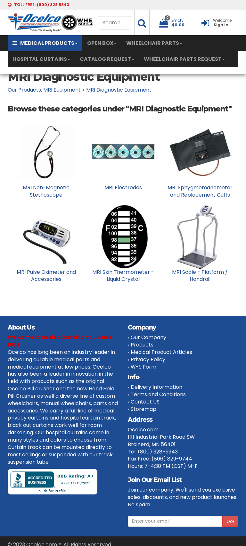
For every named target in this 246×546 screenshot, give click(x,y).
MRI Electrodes (123, 187)
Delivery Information (156, 387)
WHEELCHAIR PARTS (154, 43)
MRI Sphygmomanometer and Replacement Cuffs (200, 191)
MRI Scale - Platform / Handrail (200, 275)
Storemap (143, 409)
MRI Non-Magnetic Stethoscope (46, 191)
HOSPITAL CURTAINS (41, 59)
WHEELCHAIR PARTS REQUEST (184, 59)
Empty (177, 20)
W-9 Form (143, 367)
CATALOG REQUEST (107, 59)
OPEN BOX (102, 43)
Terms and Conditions (158, 394)
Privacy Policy (148, 359)
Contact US (145, 401)
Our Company (148, 337)
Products (142, 344)
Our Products (24, 90)
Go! (230, 521)
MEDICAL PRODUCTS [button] (45, 43)
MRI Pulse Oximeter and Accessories (46, 275)
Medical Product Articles (161, 352)
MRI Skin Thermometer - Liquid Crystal (123, 275)
